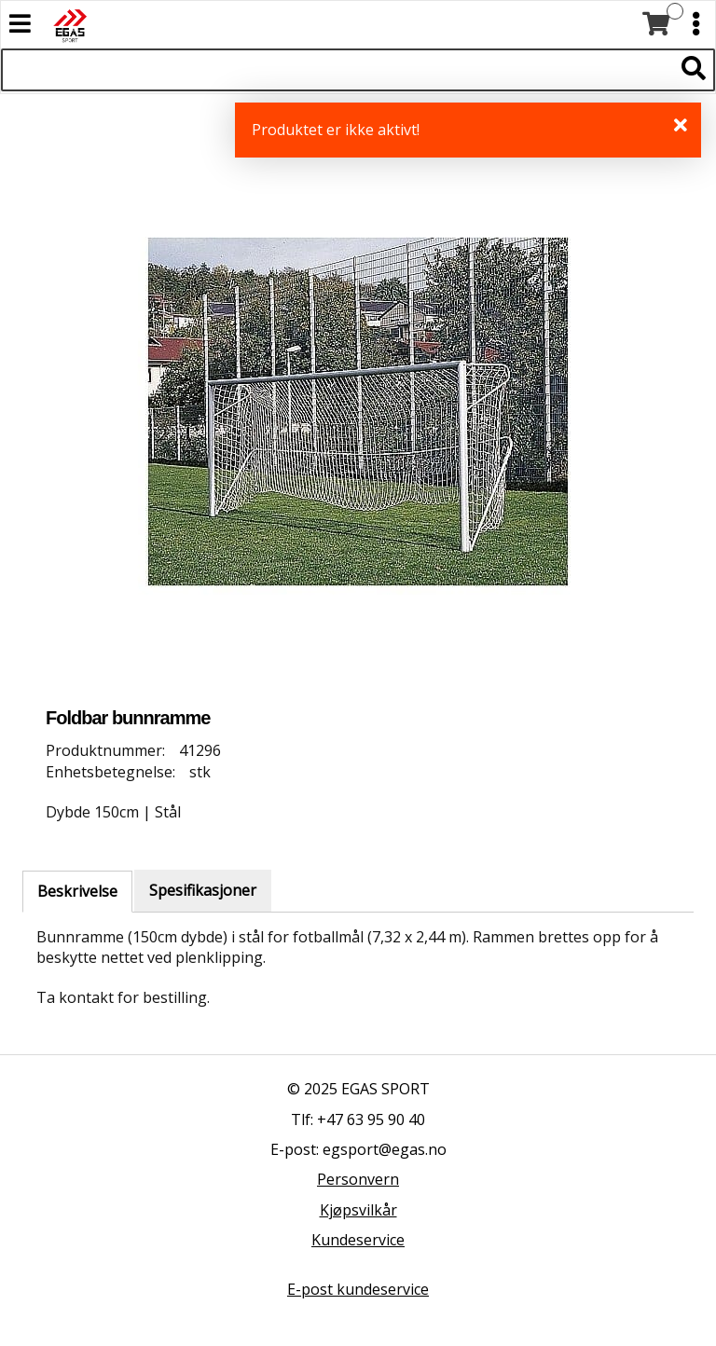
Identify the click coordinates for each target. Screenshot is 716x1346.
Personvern (358, 1179)
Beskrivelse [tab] (77, 891)
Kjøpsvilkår (358, 1210)
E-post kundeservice (358, 1289)
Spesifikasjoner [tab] (202, 890)
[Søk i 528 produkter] (337, 69)
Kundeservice (358, 1239)
